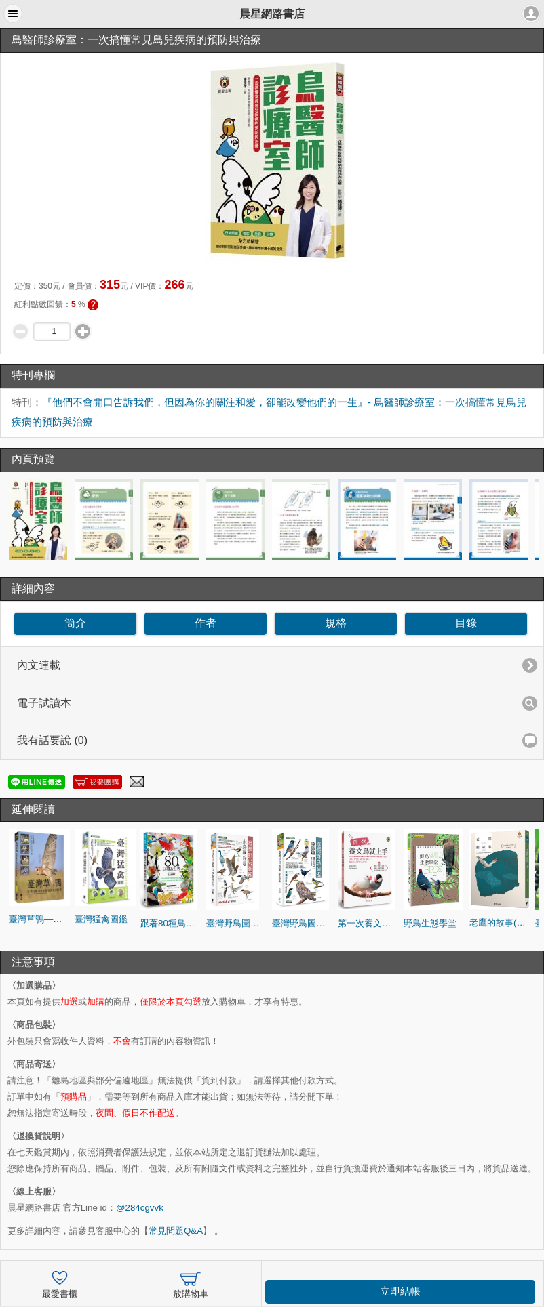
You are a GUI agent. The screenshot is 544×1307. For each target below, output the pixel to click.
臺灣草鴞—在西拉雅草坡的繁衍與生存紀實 (39, 919)
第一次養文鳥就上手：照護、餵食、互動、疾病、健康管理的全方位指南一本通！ (368, 923)
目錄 (466, 623)
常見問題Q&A (176, 1231)
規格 (336, 623)
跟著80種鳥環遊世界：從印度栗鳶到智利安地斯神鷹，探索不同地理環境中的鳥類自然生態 (170, 923)
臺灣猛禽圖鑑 (101, 919)
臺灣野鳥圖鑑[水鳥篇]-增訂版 (236, 923)
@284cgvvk (139, 1208)
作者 (205, 623)
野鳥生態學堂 (430, 923)
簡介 (75, 623)
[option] (39, 519)
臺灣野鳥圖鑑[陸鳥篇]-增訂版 (302, 923)
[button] (12, 13)
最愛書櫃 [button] (59, 1283)
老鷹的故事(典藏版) (499, 922)
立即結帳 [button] (400, 1291)
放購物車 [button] (190, 1283)
